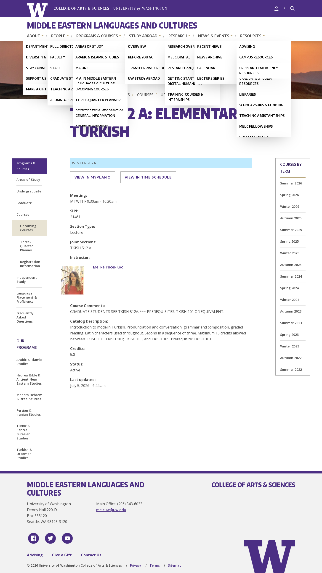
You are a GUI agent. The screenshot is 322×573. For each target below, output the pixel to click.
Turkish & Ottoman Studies (24, 453)
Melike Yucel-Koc (108, 267)
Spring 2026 (289, 195)
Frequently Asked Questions (25, 317)
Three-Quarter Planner (26, 246)
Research (177, 36)
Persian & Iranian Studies (28, 412)
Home (76, 94)
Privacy (135, 565)
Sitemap (174, 565)
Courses (145, 94)
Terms (154, 565)
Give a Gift (62, 554)
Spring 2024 (289, 288)
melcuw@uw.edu (111, 509)
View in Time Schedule (148, 177)
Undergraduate (28, 191)
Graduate (24, 203)
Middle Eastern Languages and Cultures (112, 25)
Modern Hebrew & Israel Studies (29, 397)
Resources (250, 36)
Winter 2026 (289, 206)
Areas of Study (28, 179)
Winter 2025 (289, 253)
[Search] (292, 8)
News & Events (213, 36)
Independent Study (26, 279)
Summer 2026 (291, 183)
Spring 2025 (289, 241)
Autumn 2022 (290, 358)
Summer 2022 (291, 369)
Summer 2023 (291, 323)
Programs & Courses (97, 36)
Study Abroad (143, 36)
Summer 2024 (291, 276)
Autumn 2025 (290, 218)
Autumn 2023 (290, 311)
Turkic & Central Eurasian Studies (23, 432)
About (33, 36)
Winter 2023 (289, 346)
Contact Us (91, 554)
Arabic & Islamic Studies (29, 361)
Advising (35, 554)
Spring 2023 (289, 334)
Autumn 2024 (290, 265)
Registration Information (30, 264)
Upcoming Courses (179, 94)
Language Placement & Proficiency (26, 297)
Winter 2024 (289, 299)
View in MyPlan (93, 177)
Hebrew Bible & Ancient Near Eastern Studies (29, 379)
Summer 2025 (291, 230)
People (58, 36)
